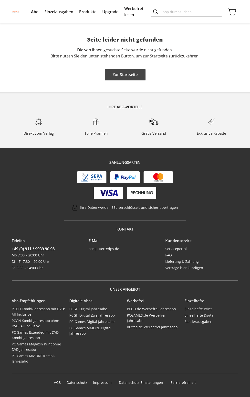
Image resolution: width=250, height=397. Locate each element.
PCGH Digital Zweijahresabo (92, 315)
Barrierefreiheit (183, 382)
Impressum (102, 382)
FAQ (168, 255)
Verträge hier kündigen (184, 267)
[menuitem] (35, 11)
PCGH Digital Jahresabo (88, 309)
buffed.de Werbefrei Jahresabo (152, 327)
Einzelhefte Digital (199, 315)
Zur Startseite (125, 74)
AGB (57, 382)
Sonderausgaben (198, 321)
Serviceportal (176, 248)
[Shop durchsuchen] (186, 12)
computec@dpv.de (104, 248)
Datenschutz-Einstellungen (141, 382)
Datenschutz (77, 382)
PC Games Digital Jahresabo (92, 321)
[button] (35, 11)
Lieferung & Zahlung (182, 261)
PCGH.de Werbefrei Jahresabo (151, 309)
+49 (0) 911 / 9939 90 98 (33, 249)
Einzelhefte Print (198, 309)
